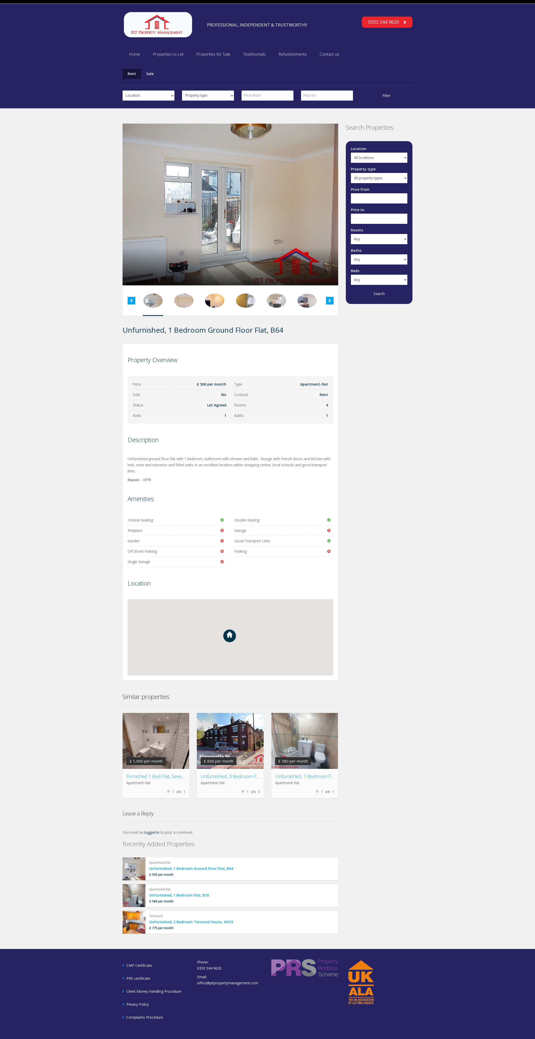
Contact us (329, 54)
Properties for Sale (213, 54)
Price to (357, 209)
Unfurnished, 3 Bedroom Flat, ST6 (236, 776)
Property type (363, 169)
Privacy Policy (137, 1004)
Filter (386, 95)
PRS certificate (138, 978)
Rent (132, 73)
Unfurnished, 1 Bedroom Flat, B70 (310, 776)
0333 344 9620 (387, 22)
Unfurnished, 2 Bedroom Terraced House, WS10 (191, 921)
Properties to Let (168, 54)
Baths (356, 250)
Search (379, 293)
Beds (355, 270)
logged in (151, 832)
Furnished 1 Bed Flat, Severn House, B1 (167, 776)
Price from (360, 189)
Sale (150, 73)
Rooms (357, 230)
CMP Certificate (139, 965)
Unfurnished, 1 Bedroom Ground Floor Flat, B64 (191, 868)
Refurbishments (292, 54)
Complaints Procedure (144, 1017)
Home (134, 54)
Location (358, 148)
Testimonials (254, 54)
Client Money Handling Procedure (153, 991)
